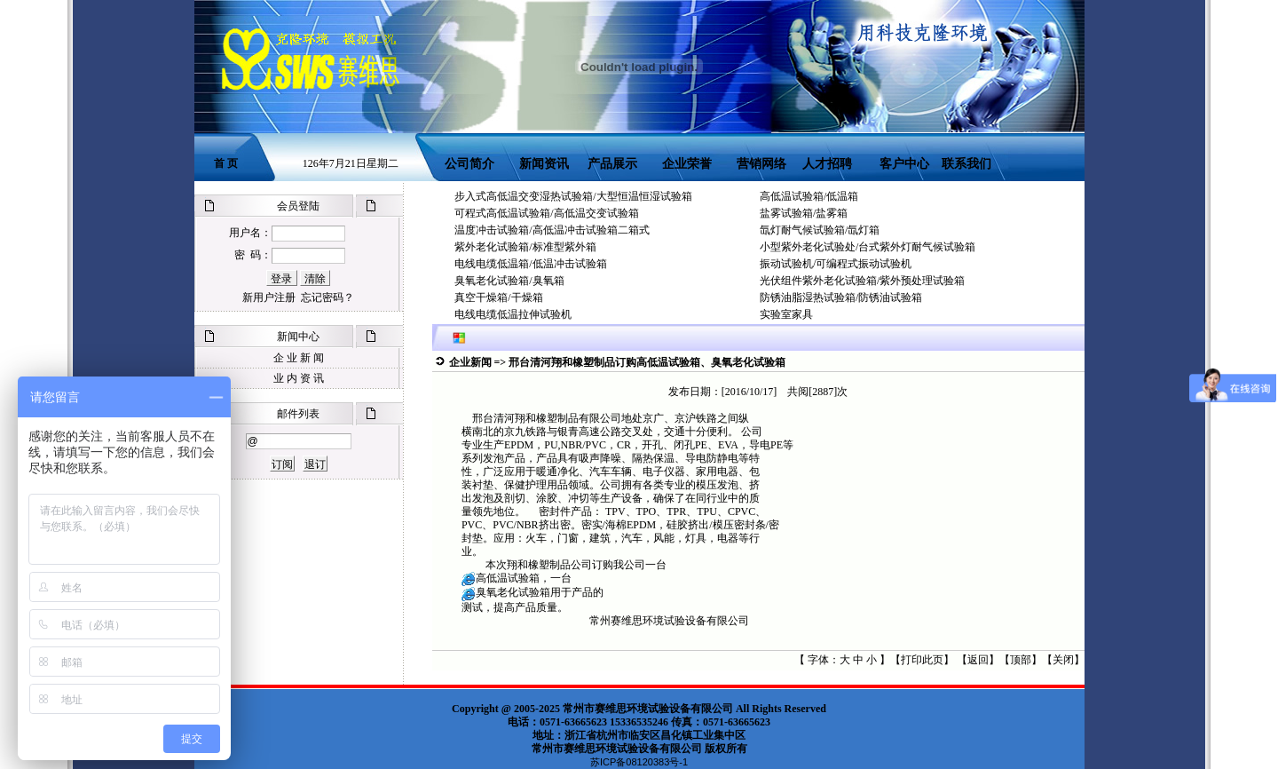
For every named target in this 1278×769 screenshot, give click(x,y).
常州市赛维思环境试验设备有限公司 (648, 708)
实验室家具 (786, 314)
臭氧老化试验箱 (513, 592)
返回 (978, 660)
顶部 (1020, 660)
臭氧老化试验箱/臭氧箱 (509, 280)
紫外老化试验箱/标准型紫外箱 (525, 247)
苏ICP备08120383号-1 (639, 762)
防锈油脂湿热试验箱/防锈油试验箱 (841, 297)
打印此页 (922, 660)
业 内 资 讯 (298, 378)
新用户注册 (269, 297)
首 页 (226, 163)
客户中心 (909, 163)
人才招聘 (827, 163)
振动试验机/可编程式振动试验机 (835, 264)
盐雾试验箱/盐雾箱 (804, 213)
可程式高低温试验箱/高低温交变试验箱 (546, 213)
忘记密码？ (327, 297)
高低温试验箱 (508, 578)
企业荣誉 (687, 163)
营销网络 (761, 163)
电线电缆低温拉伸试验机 (513, 314)
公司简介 (469, 163)
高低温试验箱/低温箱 (809, 196)
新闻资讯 (544, 163)
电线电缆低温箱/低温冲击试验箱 (530, 264)
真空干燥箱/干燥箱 (498, 297)
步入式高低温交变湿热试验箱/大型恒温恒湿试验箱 (572, 196)
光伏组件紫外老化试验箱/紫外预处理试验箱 (862, 280)
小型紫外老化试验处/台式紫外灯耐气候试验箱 (867, 247)
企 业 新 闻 (298, 358)
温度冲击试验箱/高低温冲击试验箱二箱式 (551, 230)
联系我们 (966, 163)
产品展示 (611, 163)
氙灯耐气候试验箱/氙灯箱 (820, 230)
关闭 (1063, 660)
